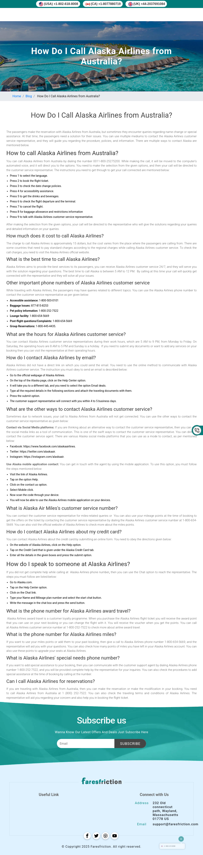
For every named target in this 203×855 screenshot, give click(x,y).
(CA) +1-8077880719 (103, 4)
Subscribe (130, 744)
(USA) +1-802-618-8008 (58, 4)
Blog (29, 96)
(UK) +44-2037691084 (146, 4)
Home (16, 96)
